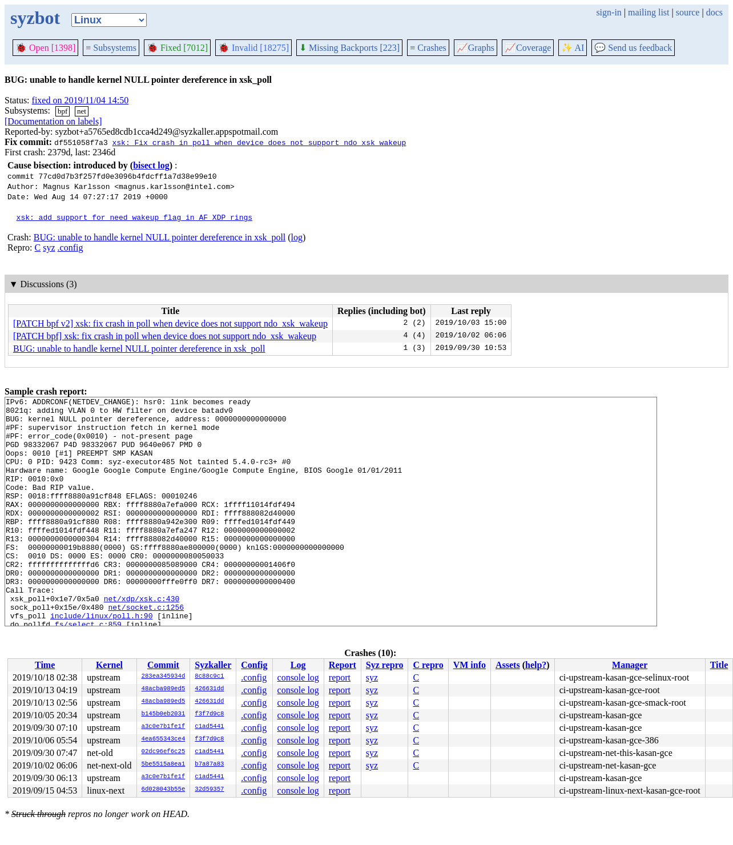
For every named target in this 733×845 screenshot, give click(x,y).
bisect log (151, 165)
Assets (508, 665)
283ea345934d (164, 677)
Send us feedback (633, 48)
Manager (629, 665)
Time (45, 665)
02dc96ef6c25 (164, 752)
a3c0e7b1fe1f (164, 727)
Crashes (428, 48)
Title (719, 665)
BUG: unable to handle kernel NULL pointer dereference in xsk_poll (159, 237)
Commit (163, 665)
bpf (62, 111)
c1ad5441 (209, 727)
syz (49, 247)
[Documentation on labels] (53, 121)
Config (254, 665)
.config (70, 247)
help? (535, 665)
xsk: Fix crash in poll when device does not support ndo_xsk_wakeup (259, 142)
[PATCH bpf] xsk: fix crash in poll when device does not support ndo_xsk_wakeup (164, 336)
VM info (469, 665)
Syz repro (385, 665)
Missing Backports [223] (349, 48)
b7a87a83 (209, 764)
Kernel (109, 665)
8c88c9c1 (209, 677)
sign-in (608, 12)
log (297, 237)
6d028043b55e (164, 790)
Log (298, 665)
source (688, 12)
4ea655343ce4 (164, 739)
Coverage (528, 48)
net (81, 111)
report (340, 677)
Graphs (475, 48)
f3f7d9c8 (209, 714)
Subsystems (111, 48)
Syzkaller (213, 665)
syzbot (35, 17)
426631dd (209, 689)
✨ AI (572, 48)
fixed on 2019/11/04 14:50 (80, 100)
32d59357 (209, 790)
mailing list (648, 12)
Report (342, 665)
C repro (428, 665)
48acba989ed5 (164, 689)
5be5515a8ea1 (164, 764)
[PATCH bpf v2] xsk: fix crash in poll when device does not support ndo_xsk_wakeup (170, 323)
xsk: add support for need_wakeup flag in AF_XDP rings (134, 217)
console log (298, 677)
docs (714, 12)
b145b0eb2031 (164, 714)
